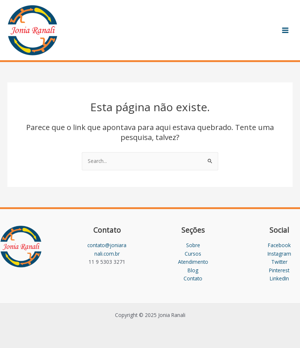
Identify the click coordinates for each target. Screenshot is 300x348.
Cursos (193, 253)
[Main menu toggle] (285, 30)
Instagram (279, 253)
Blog (193, 270)
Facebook (279, 245)
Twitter (279, 261)
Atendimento (193, 261)
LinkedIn (279, 278)
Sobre (193, 245)
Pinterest (279, 270)
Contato (193, 278)
